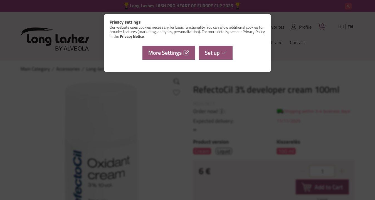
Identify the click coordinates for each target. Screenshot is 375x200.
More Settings (165, 52)
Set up (212, 52)
